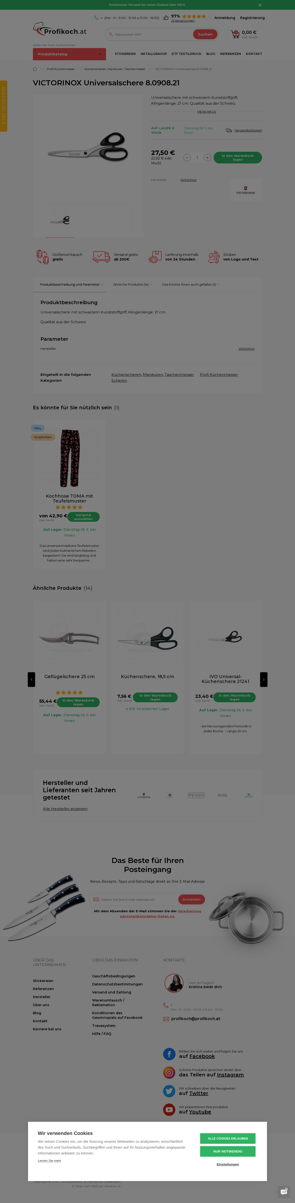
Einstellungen (228, 1164)
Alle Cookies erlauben (228, 1138)
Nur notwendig (228, 1151)
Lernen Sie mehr (49, 1161)
